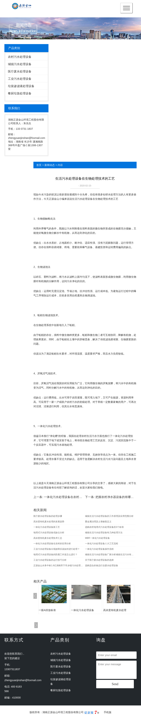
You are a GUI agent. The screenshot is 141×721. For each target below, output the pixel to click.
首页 (38, 165)
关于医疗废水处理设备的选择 (99, 560)
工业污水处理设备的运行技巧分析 (49, 560)
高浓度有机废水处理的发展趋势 (48, 521)
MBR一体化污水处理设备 (97, 538)
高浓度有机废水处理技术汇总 (47, 538)
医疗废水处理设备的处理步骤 (47, 516)
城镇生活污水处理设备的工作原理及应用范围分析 (109, 516)
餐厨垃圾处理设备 (19, 93)
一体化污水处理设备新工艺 (46, 527)
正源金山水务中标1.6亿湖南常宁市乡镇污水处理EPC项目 (58, 565)
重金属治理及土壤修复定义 (98, 521)
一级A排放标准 (47, 610)
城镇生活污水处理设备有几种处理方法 (103, 532)
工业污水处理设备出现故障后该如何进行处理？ (56, 549)
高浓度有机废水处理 (114, 610)
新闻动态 (49, 165)
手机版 (107, 712)
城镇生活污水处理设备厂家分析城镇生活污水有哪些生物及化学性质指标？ (110, 554)
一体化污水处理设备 (82, 610)
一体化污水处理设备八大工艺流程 (101, 543)
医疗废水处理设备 (19, 71)
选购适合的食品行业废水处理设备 (101, 565)
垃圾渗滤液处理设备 (21, 86)
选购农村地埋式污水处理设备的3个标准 (104, 527)
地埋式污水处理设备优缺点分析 (48, 532)
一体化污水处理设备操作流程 (99, 549)
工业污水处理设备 (19, 78)
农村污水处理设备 (19, 56)
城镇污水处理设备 (19, 64)
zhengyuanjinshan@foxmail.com (22, 680)
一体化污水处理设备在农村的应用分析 (69, 497)
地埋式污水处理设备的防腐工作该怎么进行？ (55, 554)
